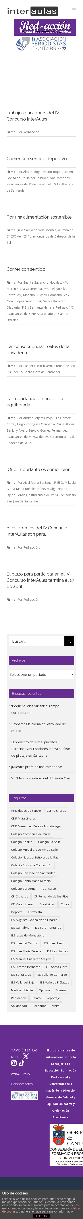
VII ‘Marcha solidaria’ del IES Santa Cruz (41, 778)
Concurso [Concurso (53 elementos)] (49, 889)
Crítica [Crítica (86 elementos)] (65, 904)
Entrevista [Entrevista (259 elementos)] (35, 912)
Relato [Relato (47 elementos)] (36, 998)
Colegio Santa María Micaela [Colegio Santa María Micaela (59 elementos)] (31, 881)
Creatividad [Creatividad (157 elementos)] (47, 904)
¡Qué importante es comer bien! (39, 469)
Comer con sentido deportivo (37, 158)
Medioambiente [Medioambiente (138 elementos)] (22, 990)
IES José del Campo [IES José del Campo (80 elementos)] (24, 943)
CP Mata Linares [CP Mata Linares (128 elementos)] (22, 904)
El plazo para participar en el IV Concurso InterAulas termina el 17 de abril (40, 580)
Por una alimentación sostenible (39, 217)
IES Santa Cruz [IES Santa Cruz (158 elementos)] (21, 975)
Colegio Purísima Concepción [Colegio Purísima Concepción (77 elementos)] (31, 865)
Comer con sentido (26, 269)
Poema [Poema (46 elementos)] (61, 990)
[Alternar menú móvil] (74, 8)
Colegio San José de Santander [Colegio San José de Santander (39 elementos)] (33, 873)
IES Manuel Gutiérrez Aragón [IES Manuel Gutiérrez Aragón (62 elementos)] (31, 959)
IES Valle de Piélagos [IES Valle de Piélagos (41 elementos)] (54, 982)
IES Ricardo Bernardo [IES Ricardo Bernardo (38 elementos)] (26, 967)
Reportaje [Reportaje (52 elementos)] (53, 998)
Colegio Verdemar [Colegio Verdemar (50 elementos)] (24, 889)
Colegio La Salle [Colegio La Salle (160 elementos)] (49, 842)
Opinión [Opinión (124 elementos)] (44, 990)
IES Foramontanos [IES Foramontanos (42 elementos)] (48, 928)
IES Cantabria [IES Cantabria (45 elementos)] (20, 928)
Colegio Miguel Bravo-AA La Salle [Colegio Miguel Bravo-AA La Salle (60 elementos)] (34, 850)
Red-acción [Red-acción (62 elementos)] (18, 998)
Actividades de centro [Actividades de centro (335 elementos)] (26, 811)
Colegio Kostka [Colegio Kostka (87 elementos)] (21, 842)
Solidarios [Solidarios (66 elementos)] (39, 1006)
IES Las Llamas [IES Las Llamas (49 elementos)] (57, 951)
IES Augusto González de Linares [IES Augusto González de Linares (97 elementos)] (34, 920)
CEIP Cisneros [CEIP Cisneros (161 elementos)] (56, 811)
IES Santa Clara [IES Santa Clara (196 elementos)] (56, 967)
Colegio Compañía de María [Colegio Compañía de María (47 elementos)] (30, 834)
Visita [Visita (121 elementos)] (56, 1006)
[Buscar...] (36, 641)
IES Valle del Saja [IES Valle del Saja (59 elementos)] (23, 982)
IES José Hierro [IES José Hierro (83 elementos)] (54, 943)
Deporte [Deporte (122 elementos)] (17, 912)
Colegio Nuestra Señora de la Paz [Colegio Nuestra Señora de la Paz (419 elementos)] (34, 857)
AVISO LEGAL (21, 1073)
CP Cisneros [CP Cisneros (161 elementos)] (19, 896)
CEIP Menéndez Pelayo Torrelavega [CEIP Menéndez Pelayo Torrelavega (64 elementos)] (36, 826)
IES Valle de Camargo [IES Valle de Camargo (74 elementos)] (52, 975)
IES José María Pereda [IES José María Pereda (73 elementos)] (26, 951)
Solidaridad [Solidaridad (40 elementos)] (19, 1006)
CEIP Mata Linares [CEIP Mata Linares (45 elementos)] (23, 818)
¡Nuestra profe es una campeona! (36, 766)
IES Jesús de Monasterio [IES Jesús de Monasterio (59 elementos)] (27, 935)
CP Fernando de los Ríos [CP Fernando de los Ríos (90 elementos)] (51, 896)
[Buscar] (69, 641)
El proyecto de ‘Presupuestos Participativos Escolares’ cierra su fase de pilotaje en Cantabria (40, 749)
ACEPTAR (41, 1216)
